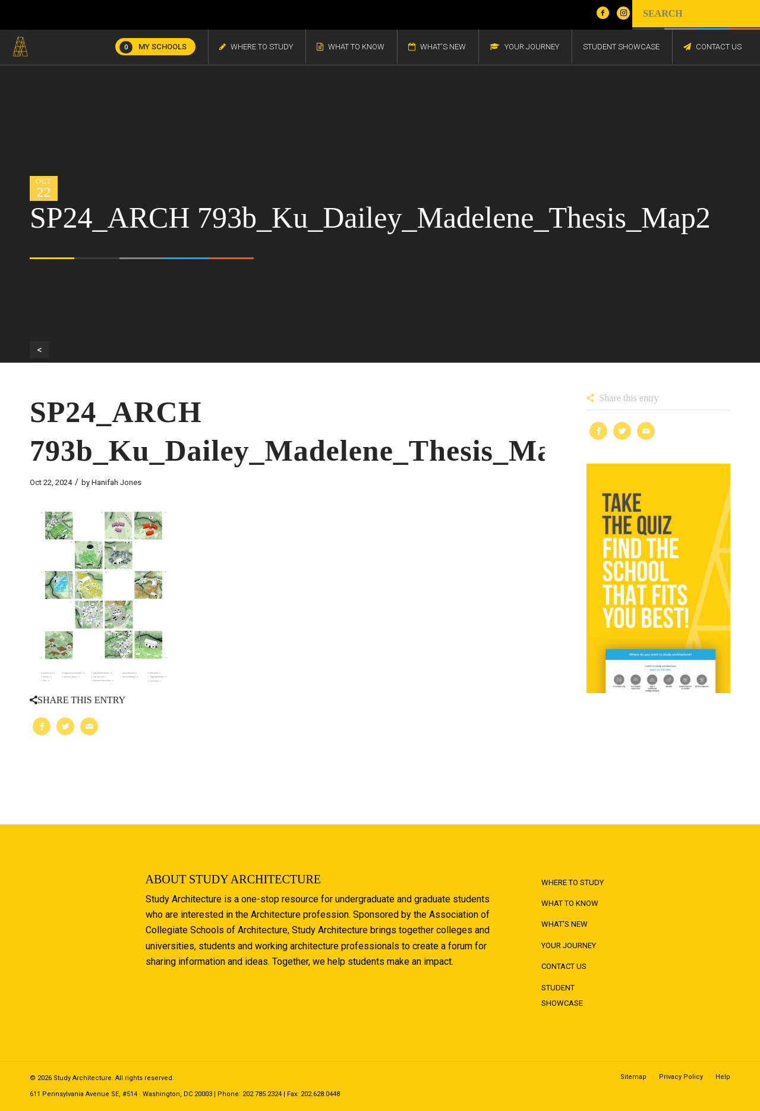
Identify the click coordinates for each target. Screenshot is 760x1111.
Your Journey (568, 945)
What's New (564, 924)
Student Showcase (562, 995)
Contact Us (563, 966)
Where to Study (572, 882)
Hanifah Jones (116, 482)
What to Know (569, 903)
